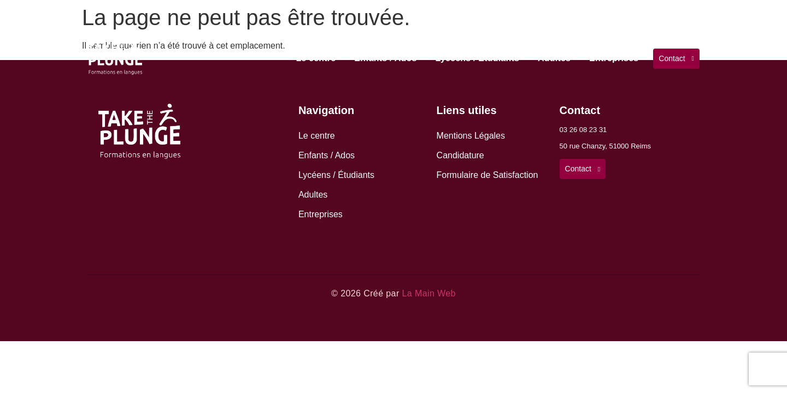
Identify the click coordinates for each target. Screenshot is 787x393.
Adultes (554, 58)
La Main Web (428, 293)
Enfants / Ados (385, 58)
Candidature (460, 155)
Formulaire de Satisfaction (487, 175)
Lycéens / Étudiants (477, 58)
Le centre (316, 58)
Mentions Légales (471, 135)
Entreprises (613, 58)
